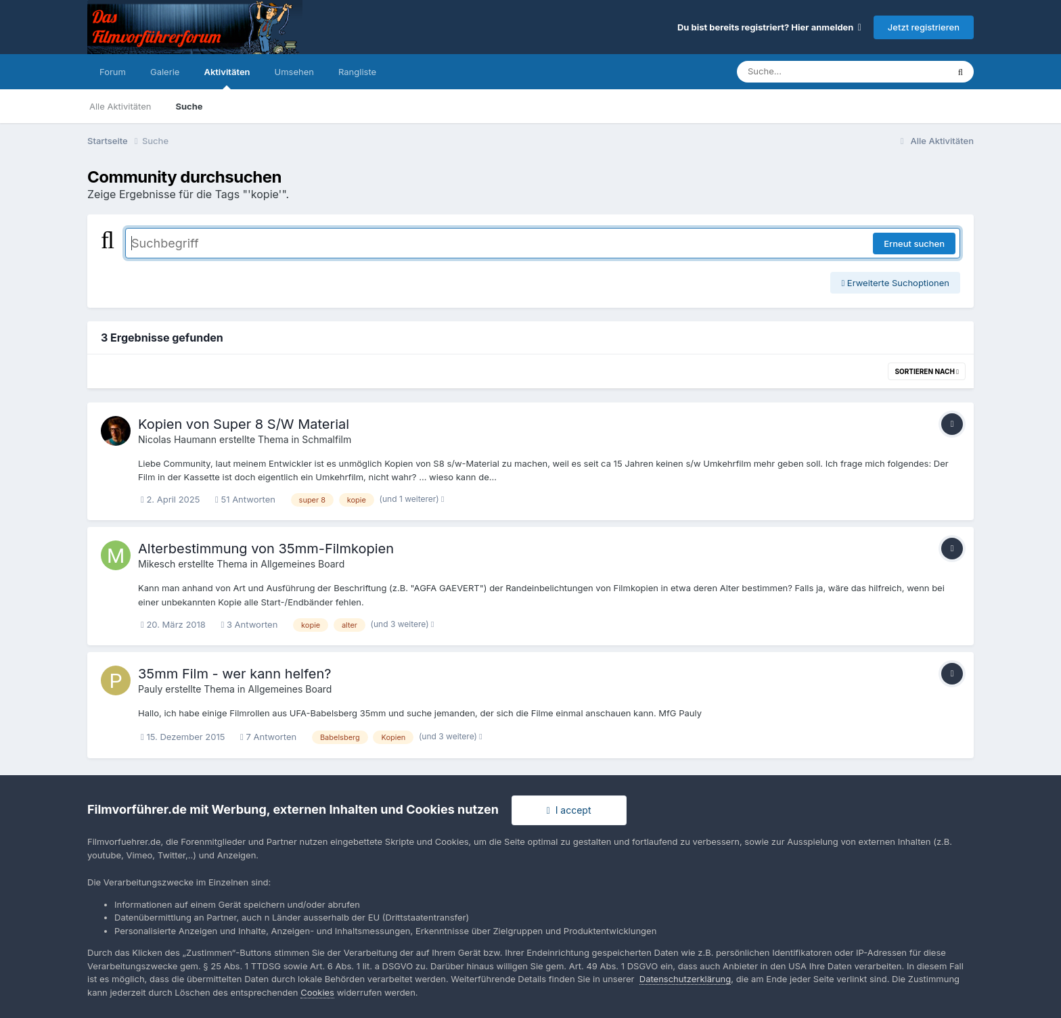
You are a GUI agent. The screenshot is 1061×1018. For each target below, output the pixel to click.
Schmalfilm (326, 439)
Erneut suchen (914, 243)
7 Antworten (268, 736)
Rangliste (357, 71)
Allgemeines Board (302, 564)
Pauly (150, 689)
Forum (112, 71)
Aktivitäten (227, 77)
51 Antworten (245, 499)
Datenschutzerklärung (685, 978)
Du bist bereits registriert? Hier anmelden (769, 27)
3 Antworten (249, 624)
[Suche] (815, 72)
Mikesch (156, 564)
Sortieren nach (927, 371)
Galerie (164, 71)
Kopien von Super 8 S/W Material (243, 424)
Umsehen (294, 71)
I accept (569, 810)
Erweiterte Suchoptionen (895, 282)
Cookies (317, 992)
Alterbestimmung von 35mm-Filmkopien (266, 548)
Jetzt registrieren (924, 27)
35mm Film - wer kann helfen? (234, 674)
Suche (188, 106)
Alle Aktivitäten (120, 106)
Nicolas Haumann (177, 439)
